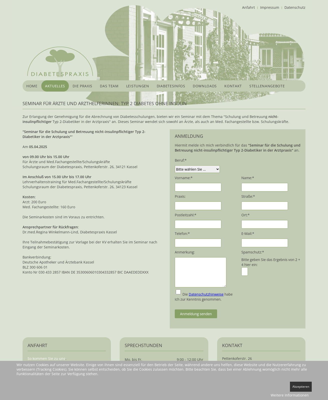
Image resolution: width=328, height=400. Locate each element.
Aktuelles (55, 86)
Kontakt (233, 86)
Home (32, 86)
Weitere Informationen (290, 395)
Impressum (269, 7)
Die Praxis (82, 86)
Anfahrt (248, 7)
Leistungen (137, 86)
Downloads (205, 86)
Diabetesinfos (171, 86)
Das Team (109, 86)
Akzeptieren (300, 386)
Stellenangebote (267, 86)
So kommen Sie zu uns (46, 358)
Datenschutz (294, 7)
